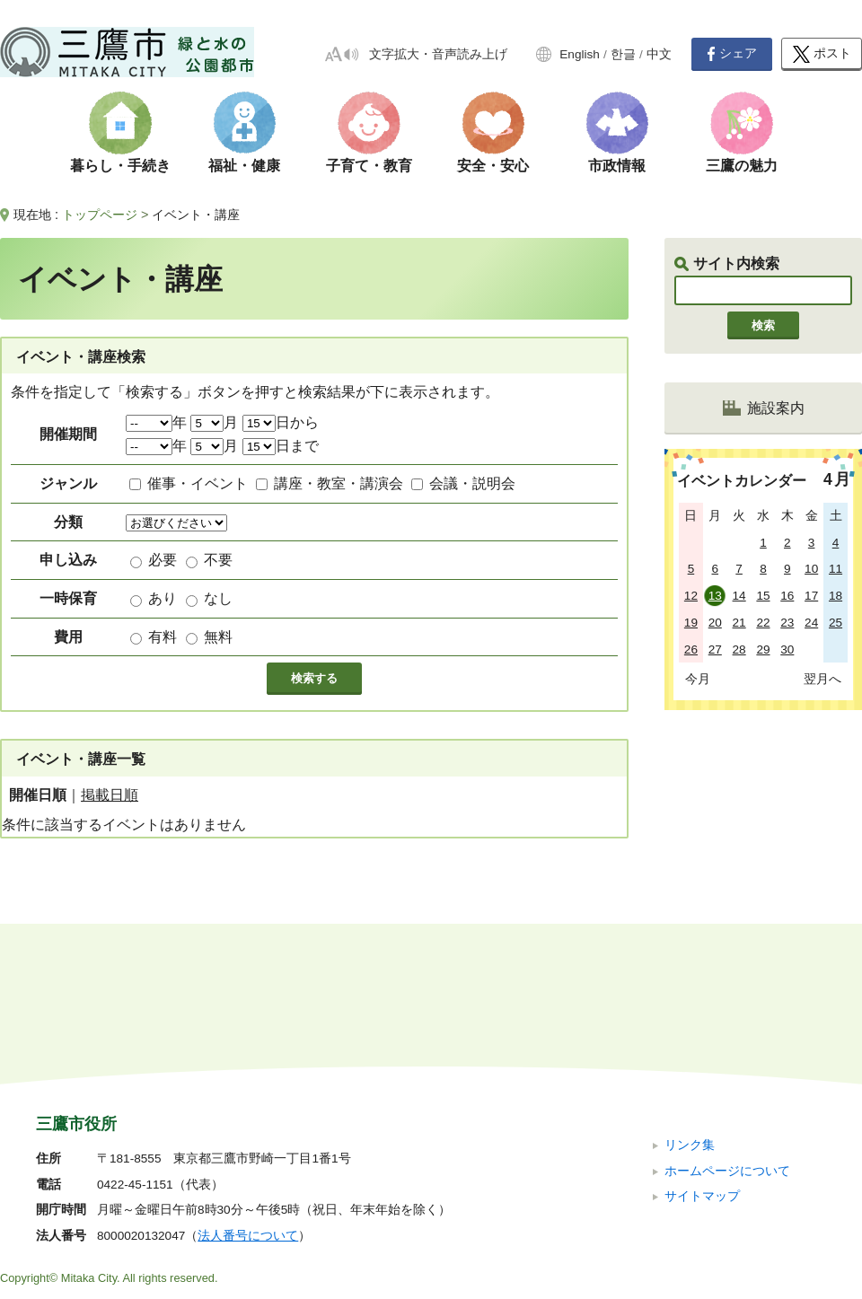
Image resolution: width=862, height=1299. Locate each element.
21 (739, 622)
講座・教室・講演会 (338, 483)
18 (835, 595)
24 (811, 622)
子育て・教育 (369, 165)
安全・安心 (493, 165)
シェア (732, 54)
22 (763, 622)
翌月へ (822, 678)
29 (763, 649)
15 (763, 595)
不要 (218, 559)
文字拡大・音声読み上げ (438, 54)
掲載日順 (109, 795)
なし (218, 598)
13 (715, 595)
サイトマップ (702, 1076)
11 (835, 568)
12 (691, 595)
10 (811, 568)
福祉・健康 (244, 165)
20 (715, 622)
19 (691, 622)
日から (280, 422)
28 (739, 649)
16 (787, 595)
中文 (659, 54)
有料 (162, 637)
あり (162, 598)
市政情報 (617, 165)
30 (787, 649)
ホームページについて (727, 1050)
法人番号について (248, 1115)
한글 (623, 54)
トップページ (99, 214)
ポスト (822, 54)
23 (787, 622)
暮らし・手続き (120, 165)
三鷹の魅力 (742, 165)
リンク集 (689, 1024)
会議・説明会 (472, 483)
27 (715, 649)
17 (811, 595)
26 (691, 649)
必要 (162, 559)
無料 (218, 637)
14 (739, 595)
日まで (280, 445)
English (579, 54)
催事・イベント (197, 483)
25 (835, 622)
